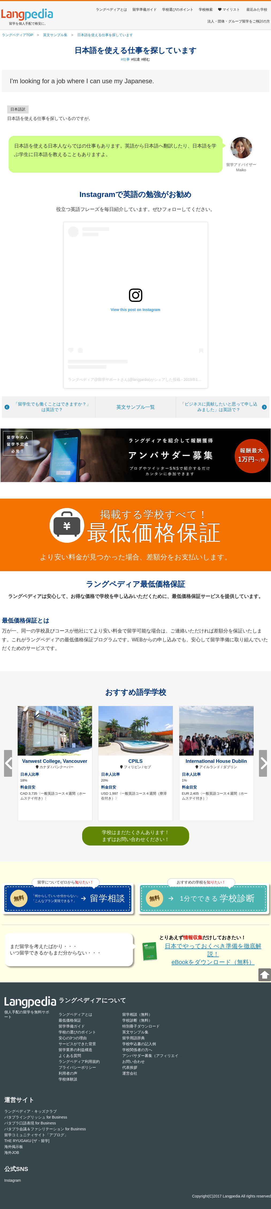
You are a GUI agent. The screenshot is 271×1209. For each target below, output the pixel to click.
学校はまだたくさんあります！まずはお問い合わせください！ (135, 836)
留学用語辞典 (133, 1038)
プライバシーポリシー (77, 1067)
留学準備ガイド (144, 9)
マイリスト (229, 9)
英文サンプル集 (135, 1032)
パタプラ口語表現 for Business (30, 1123)
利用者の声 (68, 1073)
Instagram (12, 1180)
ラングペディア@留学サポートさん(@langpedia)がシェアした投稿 (124, 379)
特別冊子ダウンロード (141, 1026)
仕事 (126, 59)
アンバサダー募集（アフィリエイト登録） (157, 1055)
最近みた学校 (256, 9)
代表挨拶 (129, 1067)
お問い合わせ (133, 1061)
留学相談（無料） (137, 1014)
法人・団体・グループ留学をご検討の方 (238, 21)
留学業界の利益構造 (75, 1050)
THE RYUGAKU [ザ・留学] (26, 1141)
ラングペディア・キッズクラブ (30, 1111)
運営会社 (129, 1073)
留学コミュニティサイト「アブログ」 (36, 1135)
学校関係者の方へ (137, 1050)
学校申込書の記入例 (139, 1044)
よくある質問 (70, 1055)
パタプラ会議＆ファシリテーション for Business (45, 1129)
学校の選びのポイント (77, 1032)
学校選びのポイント (177, 9)
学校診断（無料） (137, 1020)
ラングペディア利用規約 (79, 1061)
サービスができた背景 (77, 1044)
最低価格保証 (70, 1020)
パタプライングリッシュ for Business (35, 1117)
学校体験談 (68, 1079)
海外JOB (11, 1152)
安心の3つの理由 (73, 1038)
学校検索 (206, 9)
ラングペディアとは (111, 9)
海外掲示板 (13, 1146)
